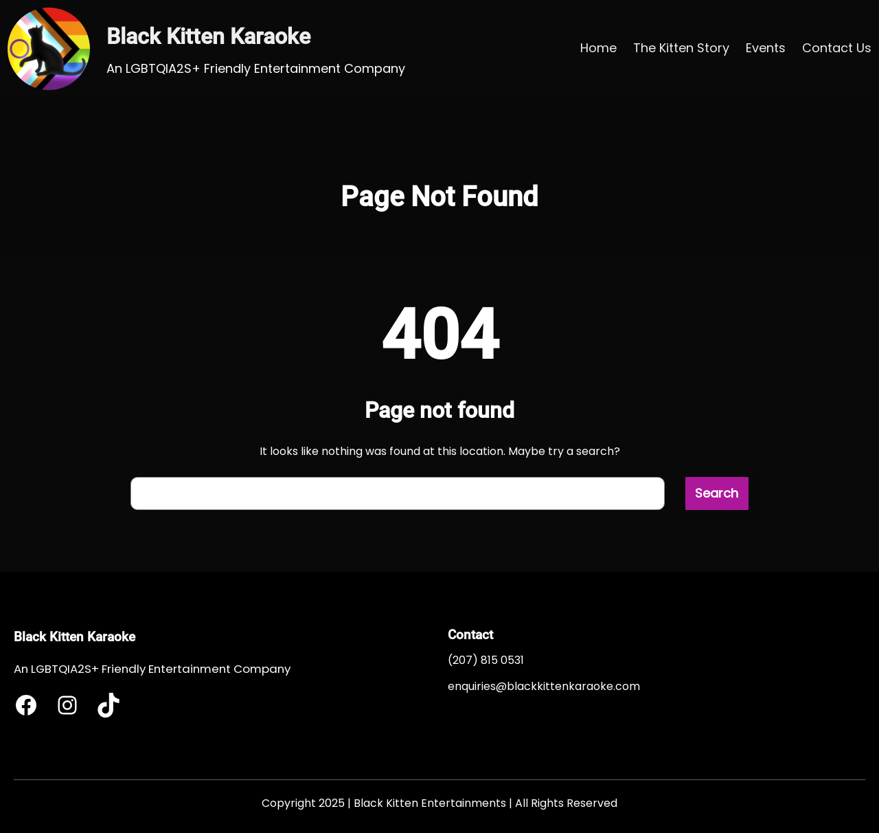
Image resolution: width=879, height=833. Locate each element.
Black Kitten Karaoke (208, 36)
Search (716, 493)
